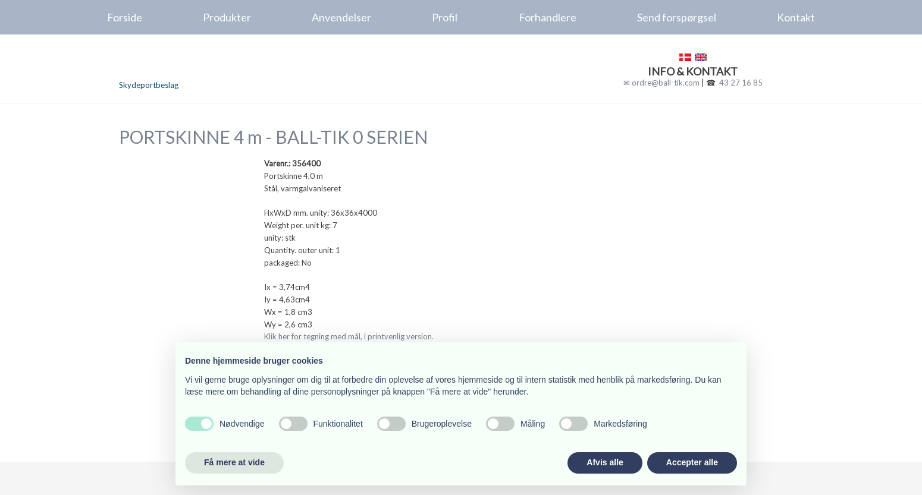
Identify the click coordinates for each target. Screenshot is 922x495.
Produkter (227, 17)
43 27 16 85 (741, 82)
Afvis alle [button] (605, 462)
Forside (124, 17)
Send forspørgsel (676, 17)
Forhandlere (547, 17)
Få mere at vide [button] (234, 462)
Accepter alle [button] (692, 462)
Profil (444, 17)
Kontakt (796, 17)
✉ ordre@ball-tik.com (661, 82)
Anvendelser (341, 17)
